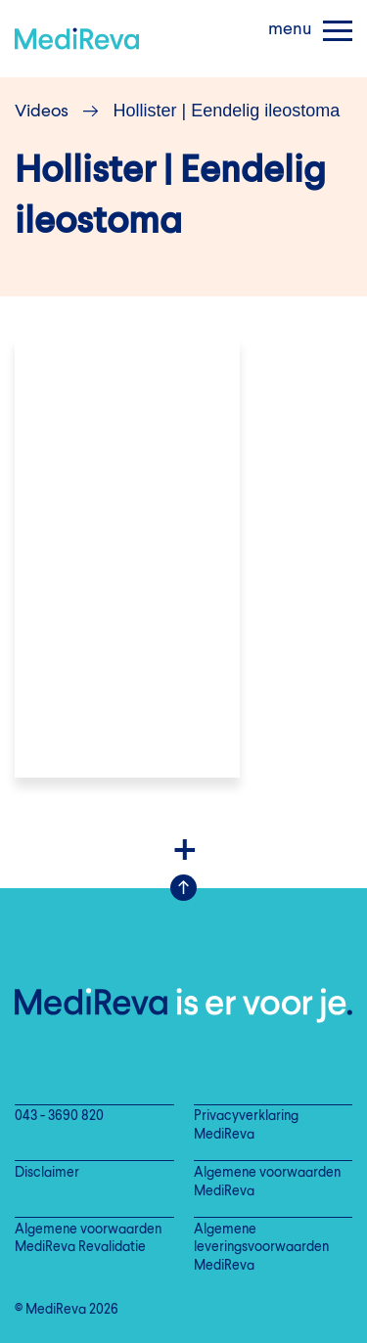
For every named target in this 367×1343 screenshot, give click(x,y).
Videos (42, 111)
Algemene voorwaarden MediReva (267, 1182)
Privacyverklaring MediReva (246, 1126)
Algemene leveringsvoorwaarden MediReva (261, 1249)
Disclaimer (47, 1173)
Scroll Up (183, 887)
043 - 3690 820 (59, 1116)
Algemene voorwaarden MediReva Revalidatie (88, 1239)
